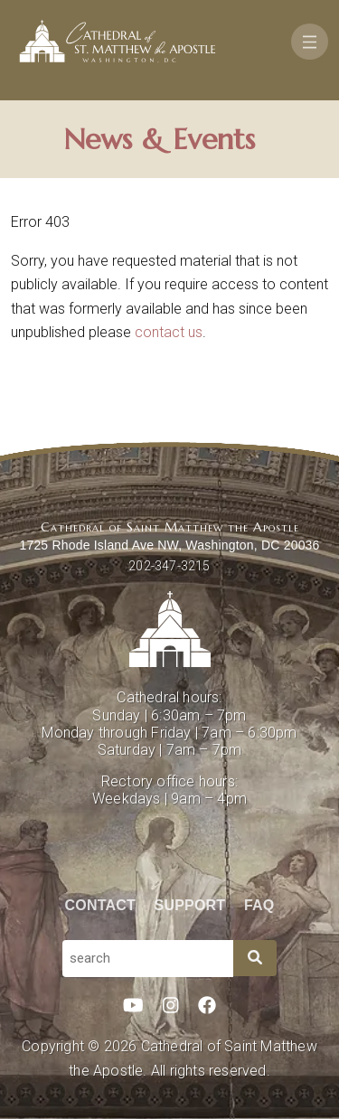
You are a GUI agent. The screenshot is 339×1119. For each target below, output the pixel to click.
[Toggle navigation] (309, 42)
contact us (168, 332)
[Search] (255, 958)
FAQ (259, 905)
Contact (100, 905)
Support (190, 905)
